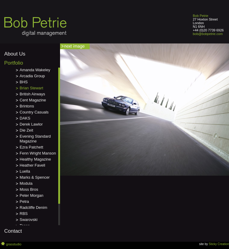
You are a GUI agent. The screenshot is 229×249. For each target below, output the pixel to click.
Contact (13, 231)
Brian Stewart (31, 88)
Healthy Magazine (35, 159)
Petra (24, 201)
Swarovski (28, 219)
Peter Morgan (31, 195)
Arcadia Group (32, 76)
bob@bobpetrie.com (208, 34)
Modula (26, 183)
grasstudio (13, 244)
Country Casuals (34, 112)
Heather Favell (32, 165)
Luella (25, 171)
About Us (14, 54)
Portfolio (13, 63)
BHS (24, 82)
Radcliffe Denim (33, 207)
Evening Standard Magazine (35, 138)
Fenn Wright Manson (38, 153)
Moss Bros (29, 189)
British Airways (32, 94)
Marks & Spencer (35, 177)
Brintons (27, 106)
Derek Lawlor (31, 124)
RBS (24, 213)
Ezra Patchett (31, 147)
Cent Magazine (33, 100)
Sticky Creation (219, 244)
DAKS (25, 118)
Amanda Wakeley (35, 70)
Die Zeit (26, 130)
